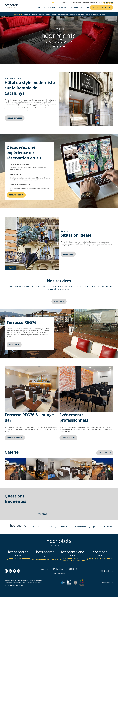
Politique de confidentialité (13, 583)
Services (41, 14)
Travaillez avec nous (10, 581)
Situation (35, 14)
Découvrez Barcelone (79, 8)
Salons (48, 14)
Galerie (54, 14)
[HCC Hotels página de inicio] (11, 6)
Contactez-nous (63, 14)
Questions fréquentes (77, 14)
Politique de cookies (36, 581)
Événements (52, 8)
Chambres (27, 14)
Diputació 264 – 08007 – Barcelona (51, 569)
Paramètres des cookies (35, 583)
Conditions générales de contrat (14, 585)
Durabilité (63, 8)
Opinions (89, 14)
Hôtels (40, 8)
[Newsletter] (102, 571)
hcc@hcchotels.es (59, 573)
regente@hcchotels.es (95, 527)
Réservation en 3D (99, 14)
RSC (25, 583)
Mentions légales (23, 581)
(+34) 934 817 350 (73, 569)
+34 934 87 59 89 (80, 527)
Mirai (111, 583)
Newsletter (108, 571)
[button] (60, 99)
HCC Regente (17, 14)
